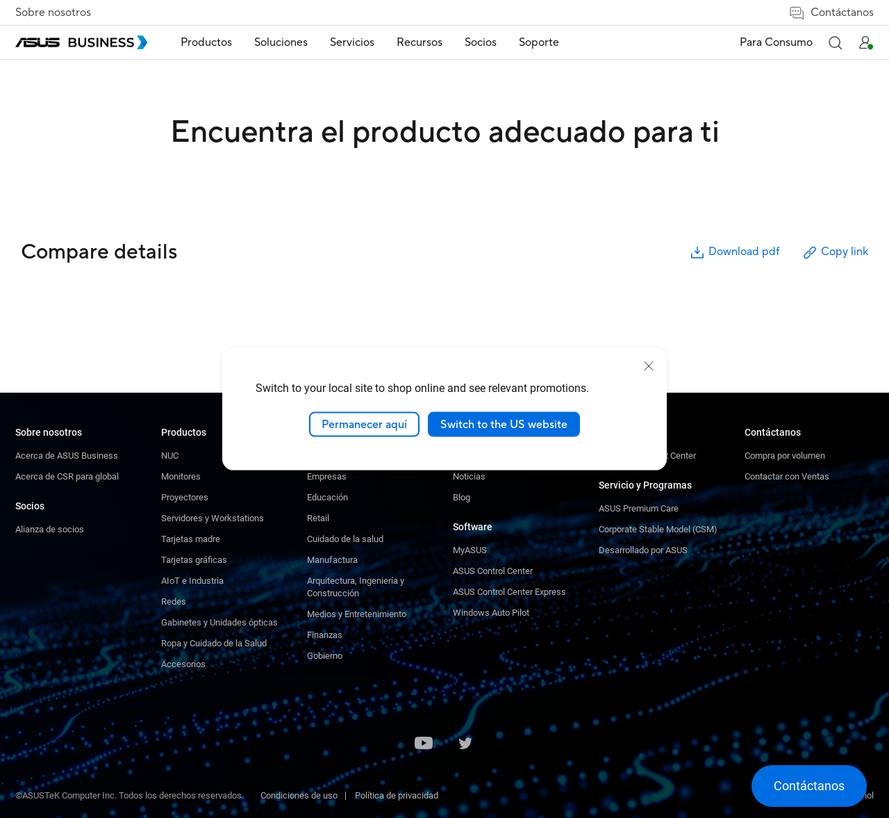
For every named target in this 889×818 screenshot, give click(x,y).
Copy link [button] (834, 252)
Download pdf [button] (734, 252)
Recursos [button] (419, 42)
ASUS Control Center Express (509, 592)
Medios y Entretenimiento (356, 614)
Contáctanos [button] (831, 13)
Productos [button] (206, 42)
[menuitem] (206, 43)
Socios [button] (481, 42)
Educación (327, 497)
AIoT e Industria (192, 580)
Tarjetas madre (190, 539)
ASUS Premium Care (639, 508)
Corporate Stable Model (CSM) (658, 529)
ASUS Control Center (493, 571)
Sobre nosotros (53, 12)
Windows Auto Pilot (491, 612)
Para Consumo (776, 42)
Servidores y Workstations (212, 518)
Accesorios (183, 664)
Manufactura (332, 560)
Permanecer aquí (364, 424)
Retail (318, 518)
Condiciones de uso (299, 795)
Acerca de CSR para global (67, 476)
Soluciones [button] (281, 42)
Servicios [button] (352, 42)
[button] (834, 42)
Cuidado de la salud (345, 539)
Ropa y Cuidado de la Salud (214, 643)
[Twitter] (465, 744)
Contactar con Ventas (787, 476)
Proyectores (184, 497)
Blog (461, 497)
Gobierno (324, 656)
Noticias (469, 476)
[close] (648, 365)
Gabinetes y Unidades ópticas (219, 622)
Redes (173, 601)
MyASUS (470, 550)
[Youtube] (424, 744)
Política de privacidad (396, 795)
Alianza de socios (49, 529)
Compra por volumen (785, 455)
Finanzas (324, 635)
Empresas (327, 476)
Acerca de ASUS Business (66, 455)
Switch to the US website (503, 424)
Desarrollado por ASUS (643, 550)
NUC (169, 455)
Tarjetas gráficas (194, 560)
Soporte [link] (539, 42)
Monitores (181, 476)
